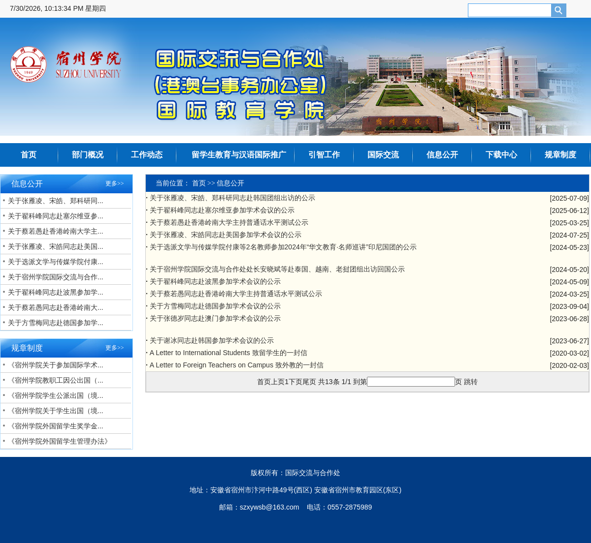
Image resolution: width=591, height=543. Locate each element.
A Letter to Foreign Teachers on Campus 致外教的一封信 (237, 365)
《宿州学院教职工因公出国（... (55, 380)
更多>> (114, 183)
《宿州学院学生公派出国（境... (55, 395)
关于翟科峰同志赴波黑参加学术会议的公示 (215, 281)
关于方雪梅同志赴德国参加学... (55, 323)
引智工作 (324, 155)
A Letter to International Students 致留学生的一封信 (228, 353)
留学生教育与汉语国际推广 (239, 155)
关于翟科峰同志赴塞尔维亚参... (55, 216)
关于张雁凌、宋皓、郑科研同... (55, 201)
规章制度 (560, 155)
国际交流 (383, 155)
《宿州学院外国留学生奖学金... (55, 426)
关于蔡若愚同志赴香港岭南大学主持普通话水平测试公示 (236, 294)
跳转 (471, 382)
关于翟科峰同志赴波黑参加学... (55, 292)
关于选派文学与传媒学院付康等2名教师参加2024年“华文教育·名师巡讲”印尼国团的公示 (283, 247)
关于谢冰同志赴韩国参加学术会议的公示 (212, 340)
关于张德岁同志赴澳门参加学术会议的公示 (215, 318)
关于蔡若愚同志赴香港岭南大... (55, 307)
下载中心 (501, 155)
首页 (28, 155)
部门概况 (87, 155)
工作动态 (147, 155)
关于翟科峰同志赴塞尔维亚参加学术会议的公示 (222, 210)
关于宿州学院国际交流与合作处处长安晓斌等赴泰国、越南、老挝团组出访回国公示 (277, 269)
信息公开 (442, 155)
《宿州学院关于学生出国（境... (55, 411)
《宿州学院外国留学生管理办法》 (59, 441)
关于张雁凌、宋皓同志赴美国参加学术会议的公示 (225, 235)
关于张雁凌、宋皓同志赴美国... (55, 246)
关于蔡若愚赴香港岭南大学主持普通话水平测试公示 (229, 222)
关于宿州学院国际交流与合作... (55, 277)
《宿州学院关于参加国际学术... (55, 365)
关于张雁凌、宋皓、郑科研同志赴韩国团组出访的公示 (232, 198)
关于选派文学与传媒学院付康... (55, 262)
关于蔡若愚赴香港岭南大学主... (55, 231)
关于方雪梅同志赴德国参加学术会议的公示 (215, 306)
